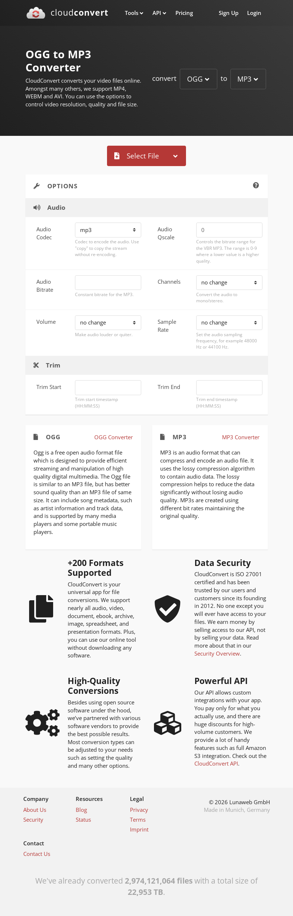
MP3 (244, 78)
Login (254, 12)
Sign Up (228, 12)
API (157, 12)
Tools (131, 12)
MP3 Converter (241, 437)
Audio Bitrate (44, 285)
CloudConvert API (216, 763)
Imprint (139, 829)
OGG (195, 78)
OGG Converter (113, 437)
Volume (46, 321)
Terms (138, 819)
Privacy (139, 809)
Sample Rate (167, 325)
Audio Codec (44, 233)
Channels (169, 281)
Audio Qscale (166, 233)
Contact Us (36, 853)
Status (83, 819)
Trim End (169, 386)
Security (33, 819)
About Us (34, 809)
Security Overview (217, 653)
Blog (81, 809)
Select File (136, 155)
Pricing (184, 12)
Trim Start (48, 386)
